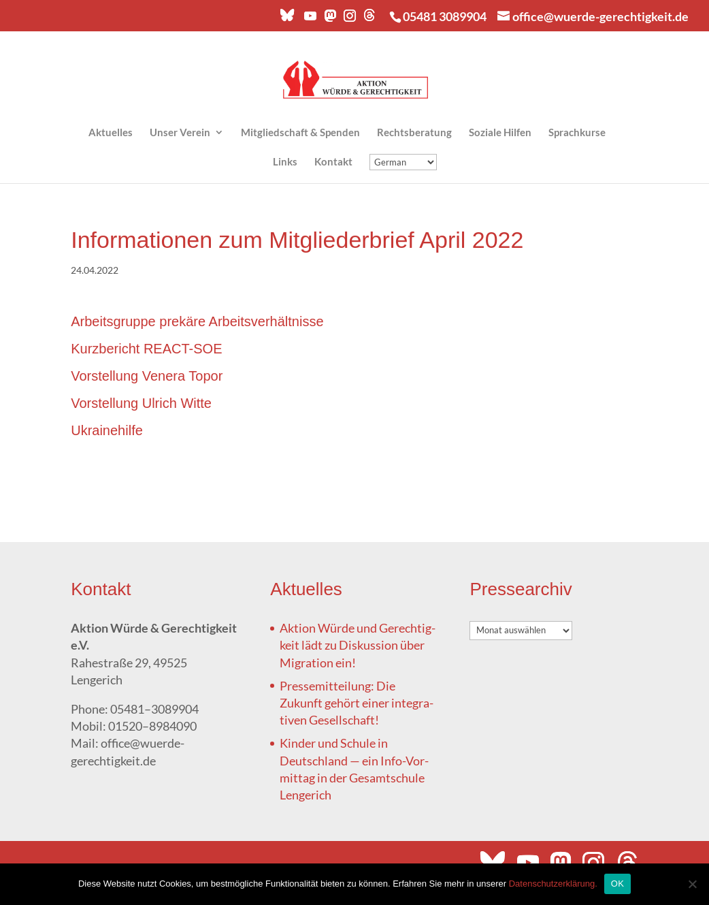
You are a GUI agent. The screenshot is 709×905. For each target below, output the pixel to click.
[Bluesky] (287, 19)
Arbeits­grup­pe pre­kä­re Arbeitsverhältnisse (197, 321)
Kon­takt (333, 162)
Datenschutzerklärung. (553, 883)
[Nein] (692, 884)
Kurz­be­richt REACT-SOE (146, 348)
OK (617, 883)
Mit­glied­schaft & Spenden (300, 132)
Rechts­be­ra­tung (414, 132)
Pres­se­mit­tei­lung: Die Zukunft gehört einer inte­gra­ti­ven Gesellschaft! (356, 702)
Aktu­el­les (110, 132)
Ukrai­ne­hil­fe (107, 430)
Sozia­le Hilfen (500, 132)
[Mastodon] (329, 19)
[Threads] (369, 19)
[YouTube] (309, 19)
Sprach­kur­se (577, 132)
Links (285, 162)
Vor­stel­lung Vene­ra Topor (146, 375)
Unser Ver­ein (180, 132)
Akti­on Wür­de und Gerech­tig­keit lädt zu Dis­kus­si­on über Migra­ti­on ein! (357, 644)
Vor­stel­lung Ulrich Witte (141, 403)
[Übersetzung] (403, 162)
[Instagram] (349, 19)
